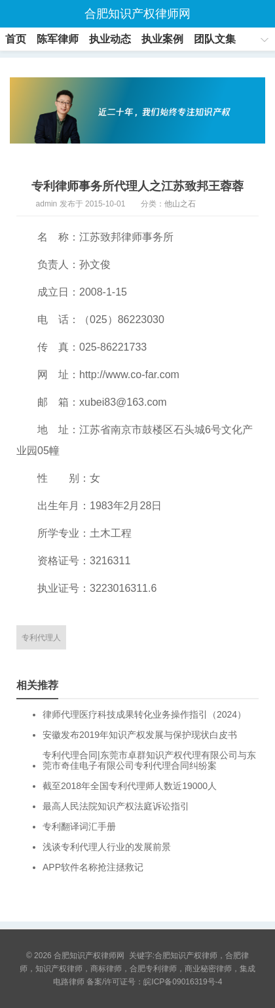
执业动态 (110, 39)
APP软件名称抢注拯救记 (93, 867)
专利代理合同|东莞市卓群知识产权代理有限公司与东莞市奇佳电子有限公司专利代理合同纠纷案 (149, 760)
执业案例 (162, 39)
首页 (15, 39)
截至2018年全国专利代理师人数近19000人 (130, 786)
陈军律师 (58, 39)
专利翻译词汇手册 (79, 826)
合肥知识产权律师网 (137, 13)
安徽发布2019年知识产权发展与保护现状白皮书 (140, 734)
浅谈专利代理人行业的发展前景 (107, 847)
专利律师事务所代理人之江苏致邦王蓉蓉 (137, 186)
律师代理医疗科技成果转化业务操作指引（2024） (144, 714)
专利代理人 (41, 637)
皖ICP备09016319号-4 (182, 981)
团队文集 (215, 39)
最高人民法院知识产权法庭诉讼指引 (116, 806)
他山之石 (180, 203)
